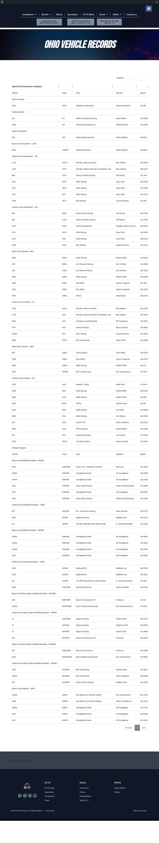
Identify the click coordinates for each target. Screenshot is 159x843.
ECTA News (88, 14)
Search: (133, 78)
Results (46, 14)
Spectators (72, 14)
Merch (59, 14)
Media (117, 14)
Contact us (131, 14)
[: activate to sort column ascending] (67, 86)
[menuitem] (2, 2)
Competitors (29, 14)
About (103, 14)
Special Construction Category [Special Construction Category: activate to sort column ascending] (27, 86)
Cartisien (144, 837)
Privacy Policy (49, 837)
